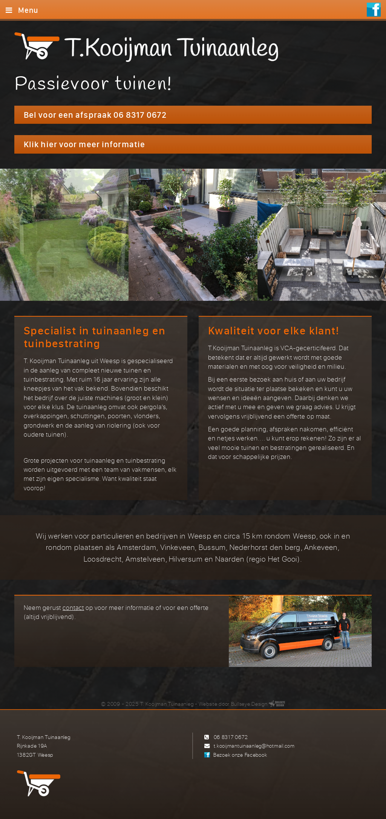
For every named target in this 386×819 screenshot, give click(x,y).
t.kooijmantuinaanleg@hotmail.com (254, 745)
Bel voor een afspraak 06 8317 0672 (95, 114)
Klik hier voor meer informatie (84, 144)
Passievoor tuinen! (93, 84)
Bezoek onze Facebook (240, 754)
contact (73, 607)
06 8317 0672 (231, 736)
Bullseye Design (249, 703)
